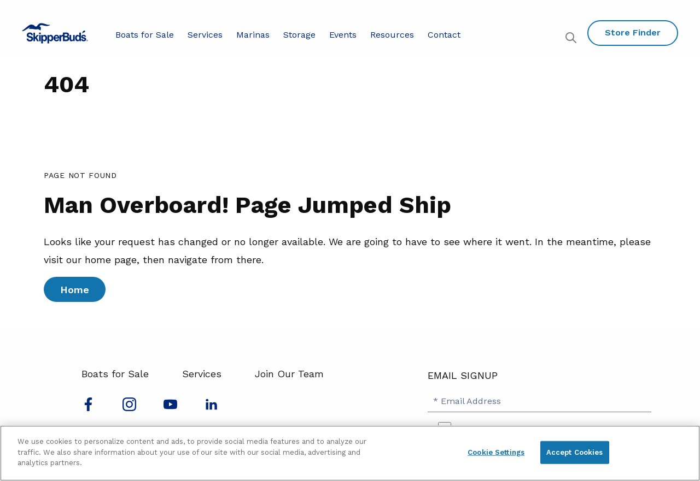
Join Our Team (289, 373)
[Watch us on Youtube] (170, 407)
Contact (444, 34)
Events (343, 34)
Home (74, 289)
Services (205, 34)
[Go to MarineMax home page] (55, 33)
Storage (299, 34)
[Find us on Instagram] (129, 407)
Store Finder (633, 32)
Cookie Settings (496, 452)
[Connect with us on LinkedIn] (211, 407)
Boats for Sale (144, 34)
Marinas (253, 34)
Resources (392, 34)
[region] (350, 453)
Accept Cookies (574, 452)
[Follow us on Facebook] (88, 407)
